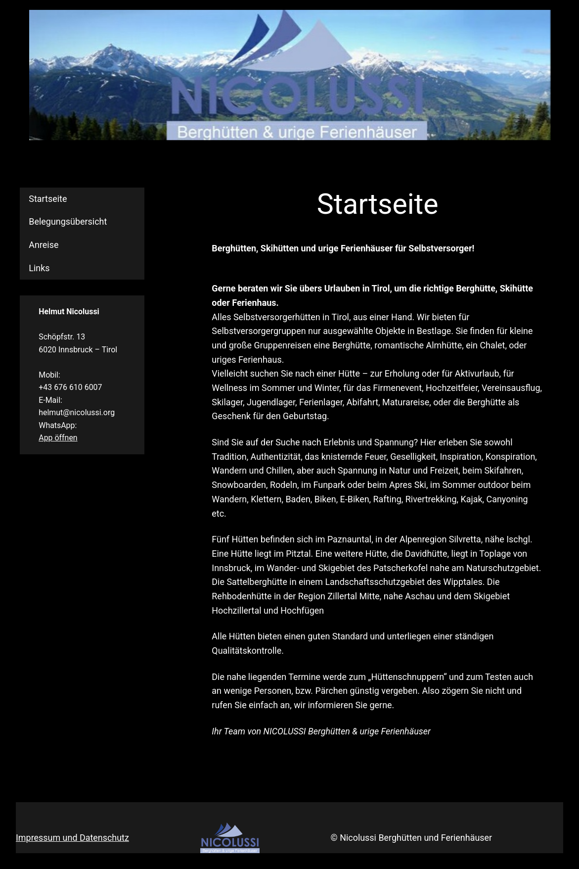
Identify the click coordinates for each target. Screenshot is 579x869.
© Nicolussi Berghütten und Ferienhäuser (411, 837)
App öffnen (58, 437)
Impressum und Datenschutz (72, 837)
